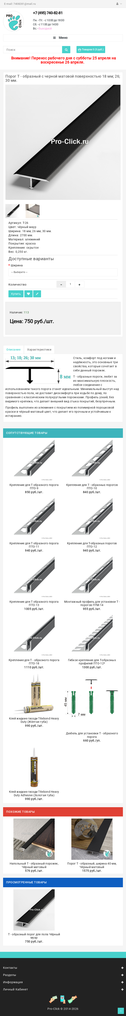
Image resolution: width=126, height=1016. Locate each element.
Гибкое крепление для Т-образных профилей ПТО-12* (92, 661)
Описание (13, 349)
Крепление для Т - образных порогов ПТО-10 (92, 486)
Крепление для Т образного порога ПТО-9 (34, 486)
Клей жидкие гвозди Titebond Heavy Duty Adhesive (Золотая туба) (34, 793)
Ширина (17, 265)
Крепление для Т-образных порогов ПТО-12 (92, 545)
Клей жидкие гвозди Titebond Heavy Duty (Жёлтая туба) (34, 720)
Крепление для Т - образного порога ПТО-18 (34, 661)
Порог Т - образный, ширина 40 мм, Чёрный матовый (92, 865)
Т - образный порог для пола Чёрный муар (34, 936)
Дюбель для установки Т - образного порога (92, 735)
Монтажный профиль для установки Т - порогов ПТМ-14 (92, 603)
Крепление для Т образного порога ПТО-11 (34, 545)
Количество (17, 284)
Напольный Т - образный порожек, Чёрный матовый (34, 865)
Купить (16, 293)
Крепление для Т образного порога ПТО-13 (34, 603)
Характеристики (39, 349)
